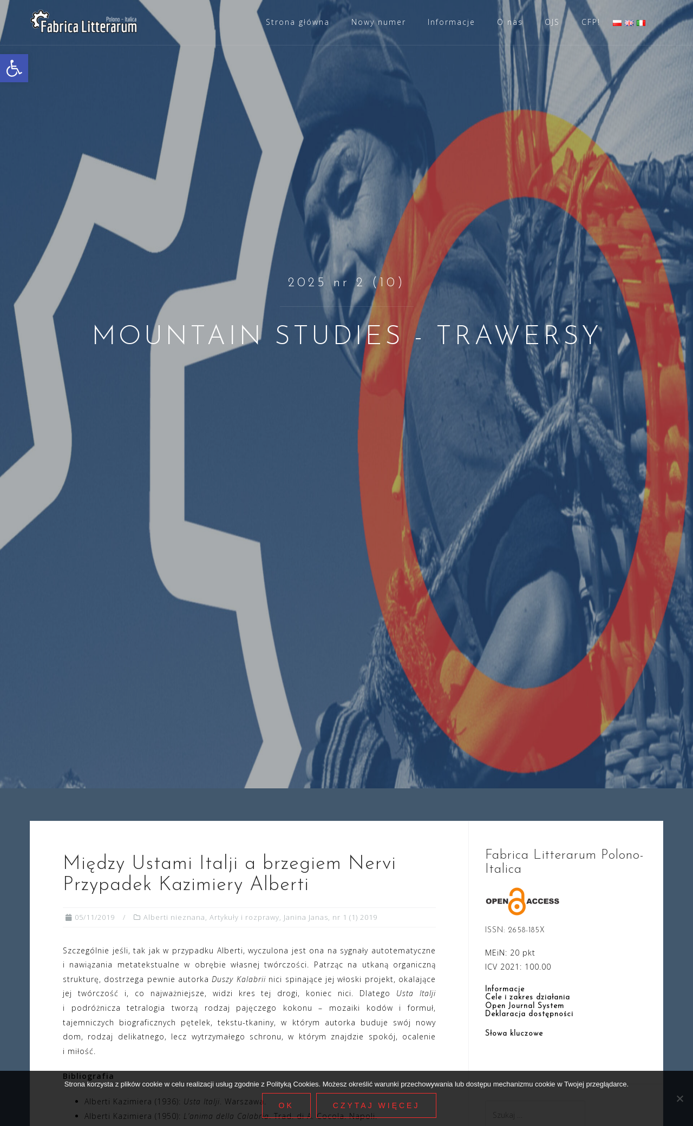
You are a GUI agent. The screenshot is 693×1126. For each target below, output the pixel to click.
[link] (14, 68)
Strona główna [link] (298, 22)
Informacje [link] (451, 22)
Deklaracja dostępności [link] (529, 1014)
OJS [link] (552, 22)
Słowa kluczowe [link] (514, 1034)
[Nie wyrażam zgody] (679, 1098)
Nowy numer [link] (378, 22)
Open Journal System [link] (524, 1006)
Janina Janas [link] (306, 917)
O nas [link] (510, 22)
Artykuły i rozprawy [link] (244, 917)
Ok (286, 1105)
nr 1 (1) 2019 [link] (354, 917)
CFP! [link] (590, 22)
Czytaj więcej (376, 1105)
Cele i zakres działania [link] (527, 997)
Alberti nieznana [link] (174, 917)
